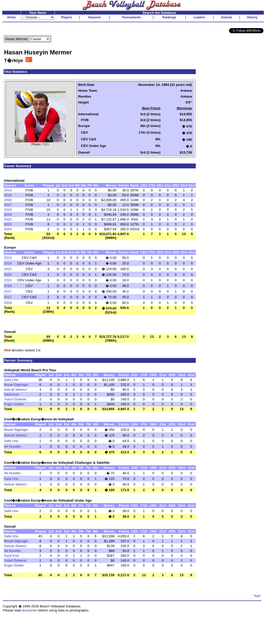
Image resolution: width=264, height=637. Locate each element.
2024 (8, 229)
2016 (8, 200)
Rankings (169, 17)
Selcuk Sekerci (15, 389)
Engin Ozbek (14, 404)
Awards (226, 17)
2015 (8, 195)
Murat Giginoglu (16, 385)
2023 (8, 224)
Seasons (94, 17)
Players (66, 17)
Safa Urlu (11, 380)
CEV (45, 144)
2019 (8, 214)
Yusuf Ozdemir (15, 399)
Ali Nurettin (12, 446)
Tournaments (131, 17)
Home (11, 17)
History (252, 17)
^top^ (257, 596)
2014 (8, 190)
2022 (8, 219)
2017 (8, 205)
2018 (8, 210)
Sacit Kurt (11, 394)
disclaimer (29, 610)
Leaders (199, 17)
